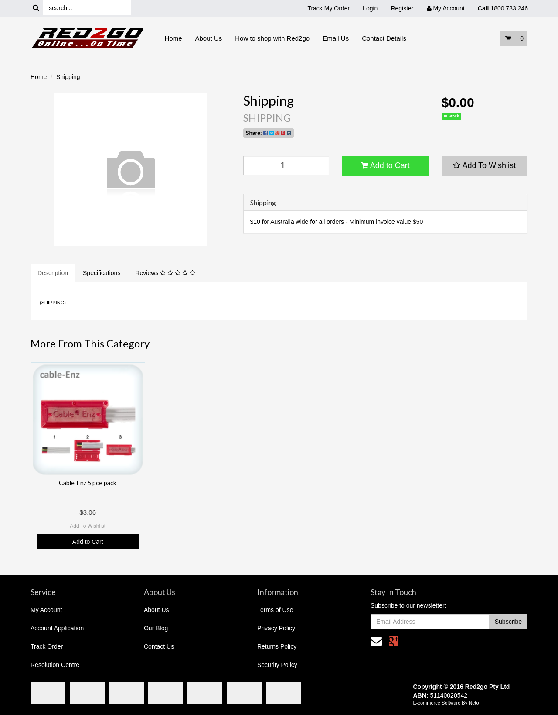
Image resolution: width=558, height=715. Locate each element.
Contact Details (384, 38)
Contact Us (159, 646)
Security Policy (277, 664)
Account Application (57, 628)
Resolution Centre (55, 664)
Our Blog (156, 628)
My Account (46, 609)
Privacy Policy (276, 628)
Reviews (165, 272)
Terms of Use (275, 609)
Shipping (68, 76)
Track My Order (328, 8)
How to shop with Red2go (272, 38)
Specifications (101, 272)
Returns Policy (276, 646)
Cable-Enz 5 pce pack (87, 482)
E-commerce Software (437, 702)
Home (173, 38)
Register (402, 8)
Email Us (336, 38)
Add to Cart (385, 165)
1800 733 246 (503, 8)
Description (52, 272)
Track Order (47, 646)
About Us (208, 38)
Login (370, 8)
